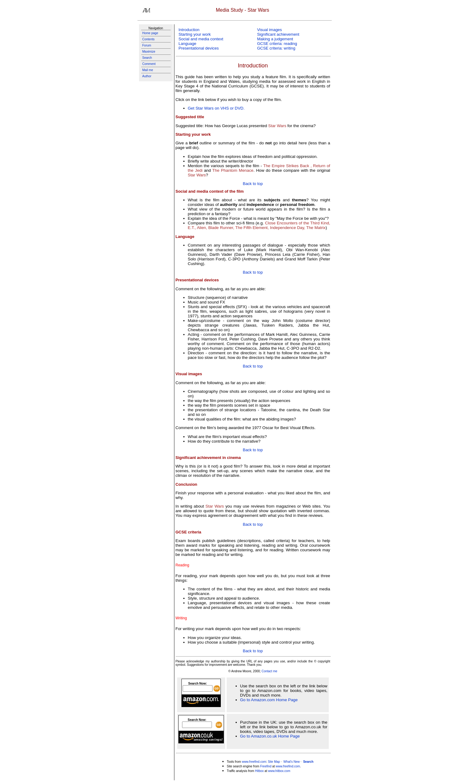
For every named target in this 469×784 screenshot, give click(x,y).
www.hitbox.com (279, 771)
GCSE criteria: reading (277, 43)
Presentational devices (199, 48)
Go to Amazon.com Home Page (269, 700)
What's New (291, 761)
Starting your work (195, 34)
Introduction (189, 29)
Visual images (269, 29)
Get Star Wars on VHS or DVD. (216, 108)
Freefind (266, 766)
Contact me (269, 671)
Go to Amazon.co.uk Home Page (270, 736)
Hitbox (259, 771)
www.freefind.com (254, 761)
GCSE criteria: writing (276, 48)
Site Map (274, 761)
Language (188, 43)
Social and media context (201, 39)
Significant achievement (278, 34)
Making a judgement (275, 39)
